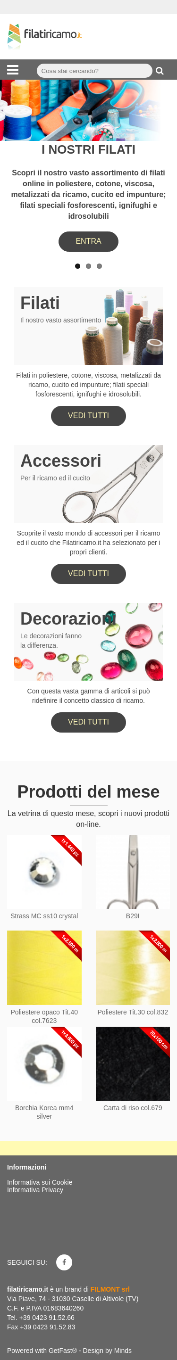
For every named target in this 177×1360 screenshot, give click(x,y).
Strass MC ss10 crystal (44, 916)
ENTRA (88, 241)
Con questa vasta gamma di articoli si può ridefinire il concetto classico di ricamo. (88, 695)
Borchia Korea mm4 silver (44, 1112)
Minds (123, 1350)
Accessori (60, 460)
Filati (40, 303)
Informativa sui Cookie (40, 1182)
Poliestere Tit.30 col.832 (133, 1012)
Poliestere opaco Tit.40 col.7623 (44, 1016)
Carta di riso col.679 (132, 1108)
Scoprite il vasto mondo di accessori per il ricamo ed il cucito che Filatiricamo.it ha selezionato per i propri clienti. (88, 542)
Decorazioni (68, 618)
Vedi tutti (88, 416)
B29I (133, 916)
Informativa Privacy (35, 1190)
